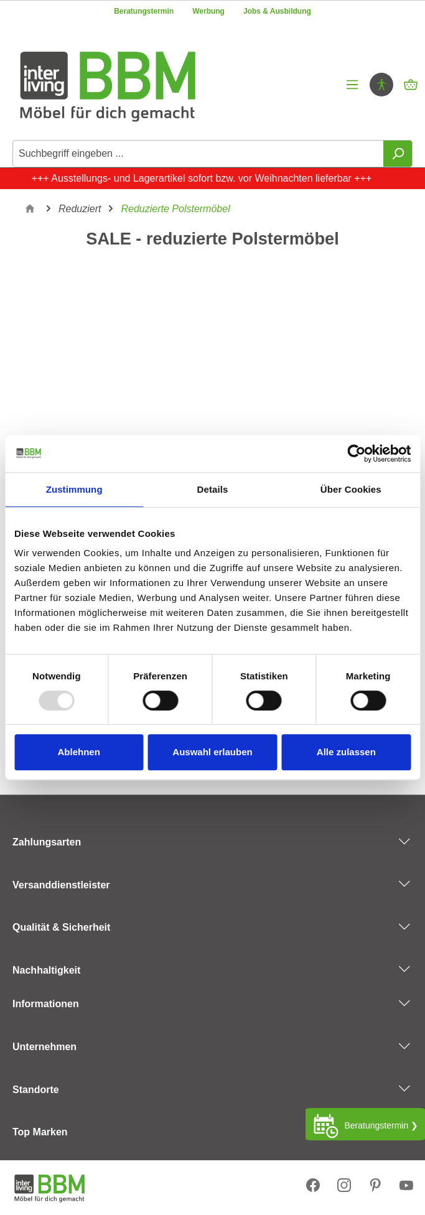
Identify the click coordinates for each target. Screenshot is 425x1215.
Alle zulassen (346, 752)
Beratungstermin (144, 11)
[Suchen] (398, 153)
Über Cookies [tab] (350, 489)
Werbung (208, 11)
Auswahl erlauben (212, 752)
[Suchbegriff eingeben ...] (198, 153)
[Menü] (352, 84)
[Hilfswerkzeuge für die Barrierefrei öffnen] (381, 84)
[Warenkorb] (410, 84)
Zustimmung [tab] (74, 489)
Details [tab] (212, 489)
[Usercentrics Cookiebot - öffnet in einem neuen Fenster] (356, 453)
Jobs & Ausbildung (277, 11)
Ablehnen (79, 752)
